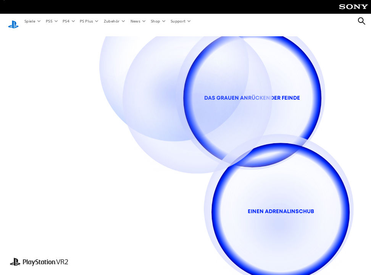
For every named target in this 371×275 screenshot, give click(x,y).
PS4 (65, 21)
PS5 (48, 21)
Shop (155, 21)
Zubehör (111, 21)
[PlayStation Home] (13, 21)
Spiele (29, 21)
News (135, 21)
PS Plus (86, 21)
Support (177, 21)
